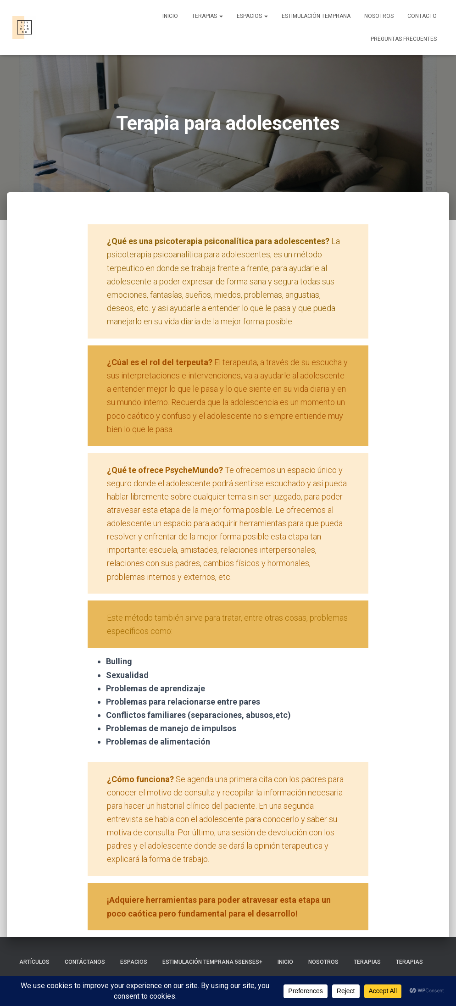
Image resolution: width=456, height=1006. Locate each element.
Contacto (422, 16)
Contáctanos (85, 962)
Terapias (207, 16)
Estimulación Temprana (316, 16)
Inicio (170, 16)
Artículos (34, 962)
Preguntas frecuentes (404, 39)
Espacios (252, 16)
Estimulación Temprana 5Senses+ (212, 962)
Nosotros (379, 16)
